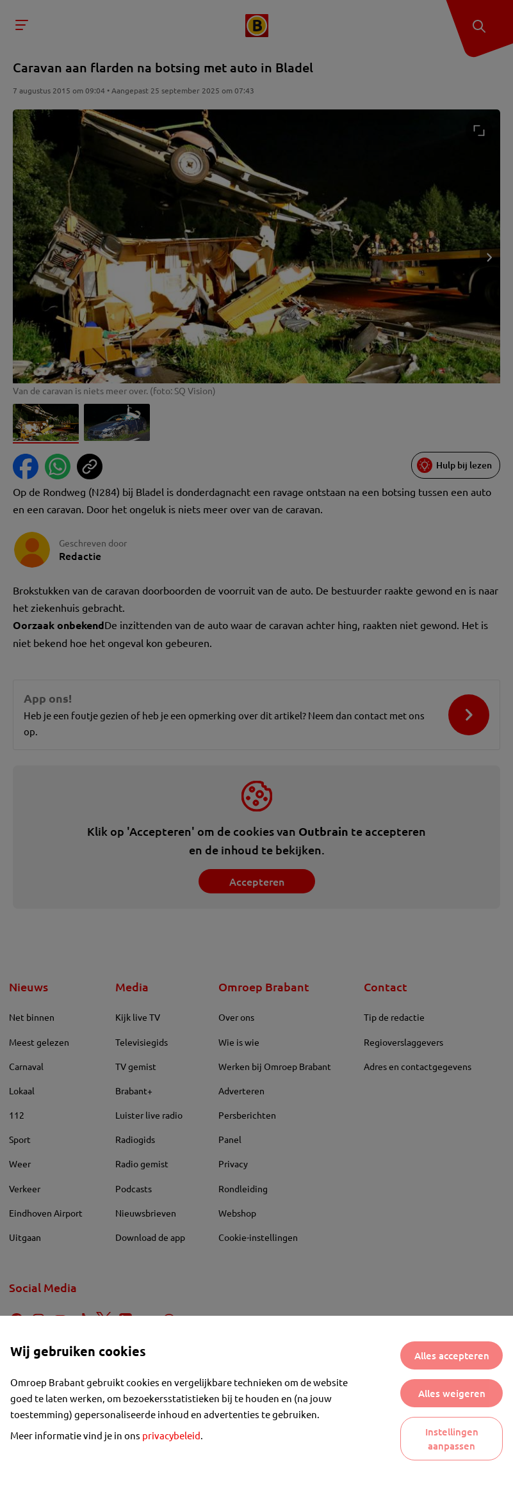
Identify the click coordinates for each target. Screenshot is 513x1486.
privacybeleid (171, 1435)
